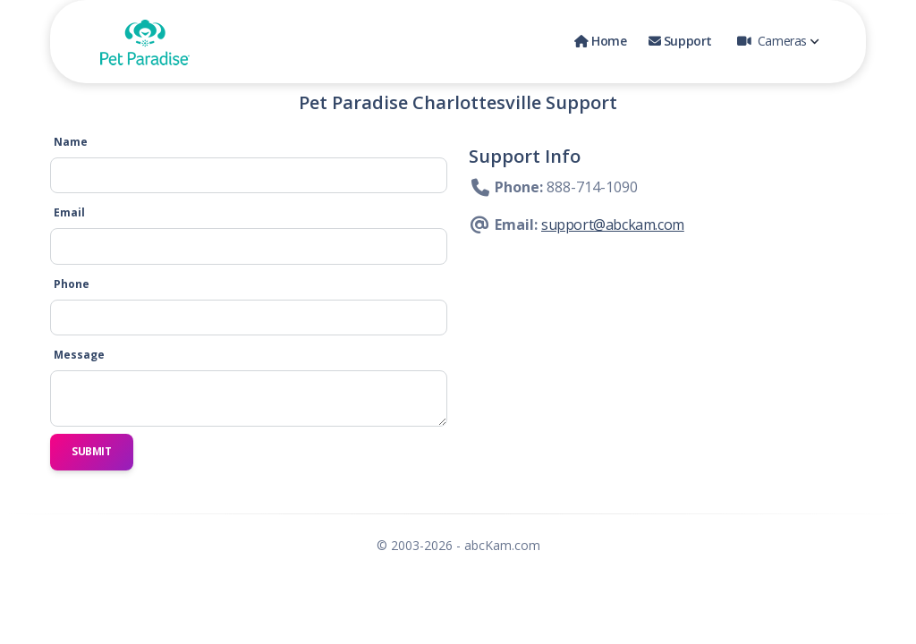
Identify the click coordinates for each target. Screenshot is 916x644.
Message (79, 354)
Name (71, 141)
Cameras (778, 40)
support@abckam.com (612, 224)
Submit (92, 451)
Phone (71, 284)
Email (69, 212)
